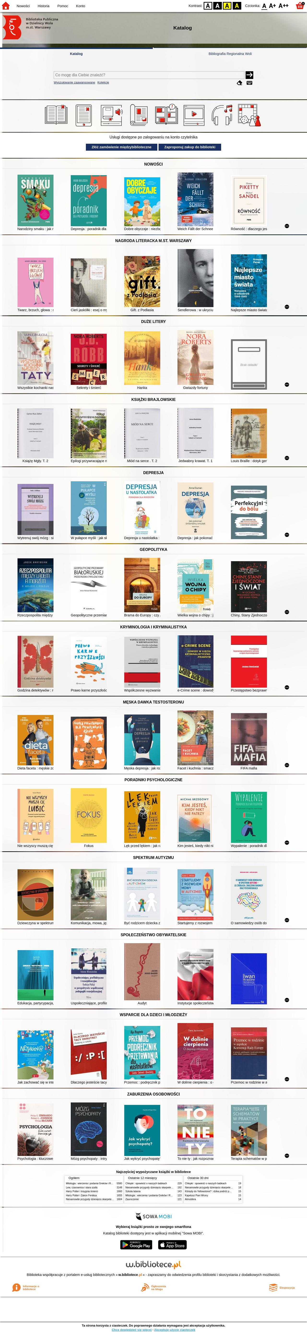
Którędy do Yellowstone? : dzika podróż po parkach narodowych (219, 1191)
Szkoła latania (133, 1191)
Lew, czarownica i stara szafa (81, 1187)
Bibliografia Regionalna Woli (230, 54)
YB (227, 5)
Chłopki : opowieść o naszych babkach (146, 1183)
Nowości (23, 6)
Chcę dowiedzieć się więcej (132, 1330)
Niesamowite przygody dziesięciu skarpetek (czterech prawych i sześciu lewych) (109, 1199)
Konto (80, 6)
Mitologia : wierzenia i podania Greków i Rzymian (92, 1183)
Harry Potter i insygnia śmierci (82, 1191)
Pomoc (62, 6)
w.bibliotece (130, 1275)
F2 (283, 5)
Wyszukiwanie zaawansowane (74, 82)
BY (236, 5)
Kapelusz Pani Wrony (196, 1195)
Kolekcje (103, 82)
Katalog (76, 54)
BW (217, 5)
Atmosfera (190, 1199)
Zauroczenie (132, 1199)
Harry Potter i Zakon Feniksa (81, 1195)
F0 (264, 5)
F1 (272, 5)
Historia (43, 6)
